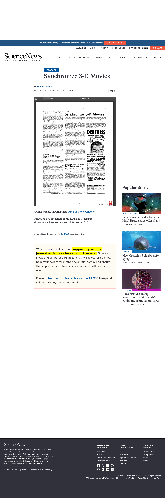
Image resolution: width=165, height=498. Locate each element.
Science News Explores (15, 469)
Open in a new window (81, 212)
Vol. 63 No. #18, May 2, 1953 (61, 91)
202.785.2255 (130, 478)
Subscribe (101, 451)
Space (156, 57)
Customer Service (104, 461)
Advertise (123, 461)
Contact (123, 464)
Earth (125, 57)
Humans (99, 57)
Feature (51, 70)
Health (84, 57)
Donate (157, 48)
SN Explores (118, 48)
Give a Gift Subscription (106, 458)
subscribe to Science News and (71, 278)
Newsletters (124, 454)
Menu (93, 48)
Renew (99, 454)
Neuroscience (130, 213)
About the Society (149, 451)
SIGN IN (145, 48)
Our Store (134, 48)
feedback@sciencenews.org (52, 222)
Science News (44, 87)
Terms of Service (143, 478)
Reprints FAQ (79, 222)
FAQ (121, 451)
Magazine (81, 48)
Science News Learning (41, 469)
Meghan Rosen (130, 262)
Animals (126, 252)
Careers (145, 461)
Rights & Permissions (128, 458)
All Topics (67, 57)
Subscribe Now (115, 43)
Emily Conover (130, 304)
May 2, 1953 (64, 234)
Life (112, 57)
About (104, 48)
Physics (140, 57)
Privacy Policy (156, 478)
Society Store (147, 454)
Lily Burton (128, 224)
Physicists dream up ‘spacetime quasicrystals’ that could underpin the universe (141, 297)
